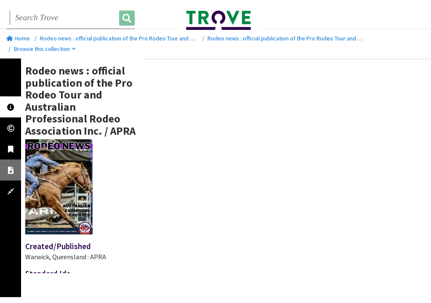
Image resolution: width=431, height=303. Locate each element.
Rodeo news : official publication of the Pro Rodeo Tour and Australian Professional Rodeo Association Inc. (173, 38)
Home (18, 38)
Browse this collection (45, 49)
